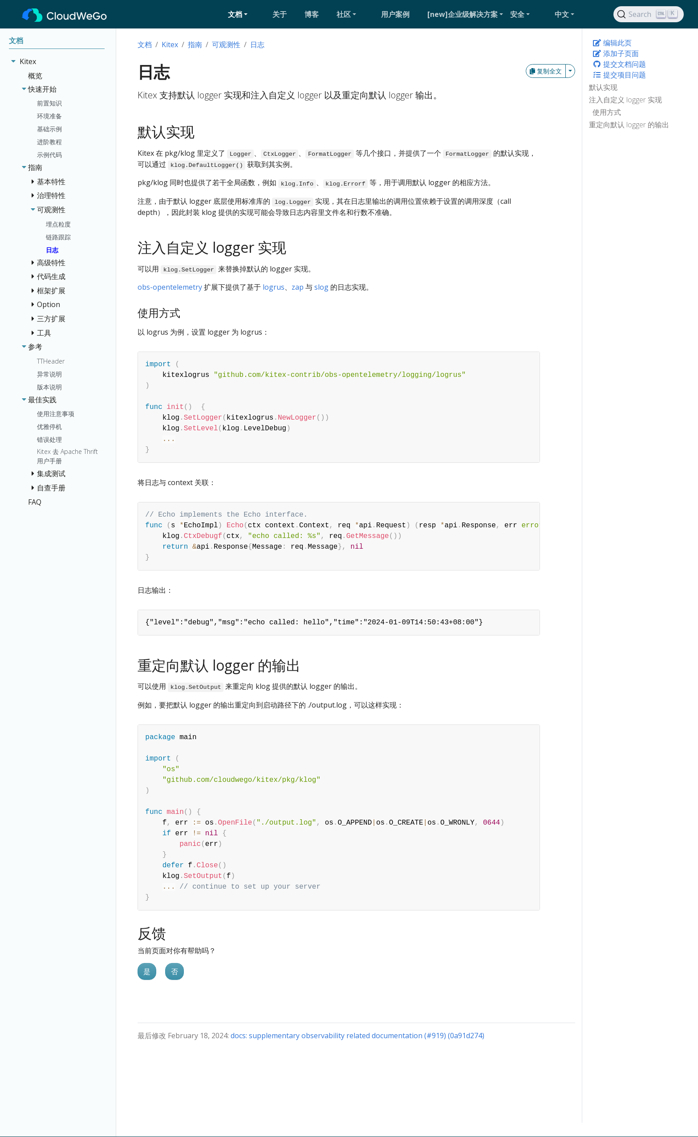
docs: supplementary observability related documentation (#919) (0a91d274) (357, 1035)
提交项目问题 (619, 75)
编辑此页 (612, 43)
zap (298, 287)
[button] (246, 14)
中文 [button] (562, 14)
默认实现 (603, 87)
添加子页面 (615, 53)
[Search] (648, 14)
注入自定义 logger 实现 (625, 100)
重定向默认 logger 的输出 (629, 124)
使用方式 (606, 112)
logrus (273, 287)
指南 (195, 44)
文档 (145, 44)
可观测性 (226, 44)
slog (321, 287)
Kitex (170, 44)
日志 (257, 44)
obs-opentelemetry (170, 287)
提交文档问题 (619, 64)
